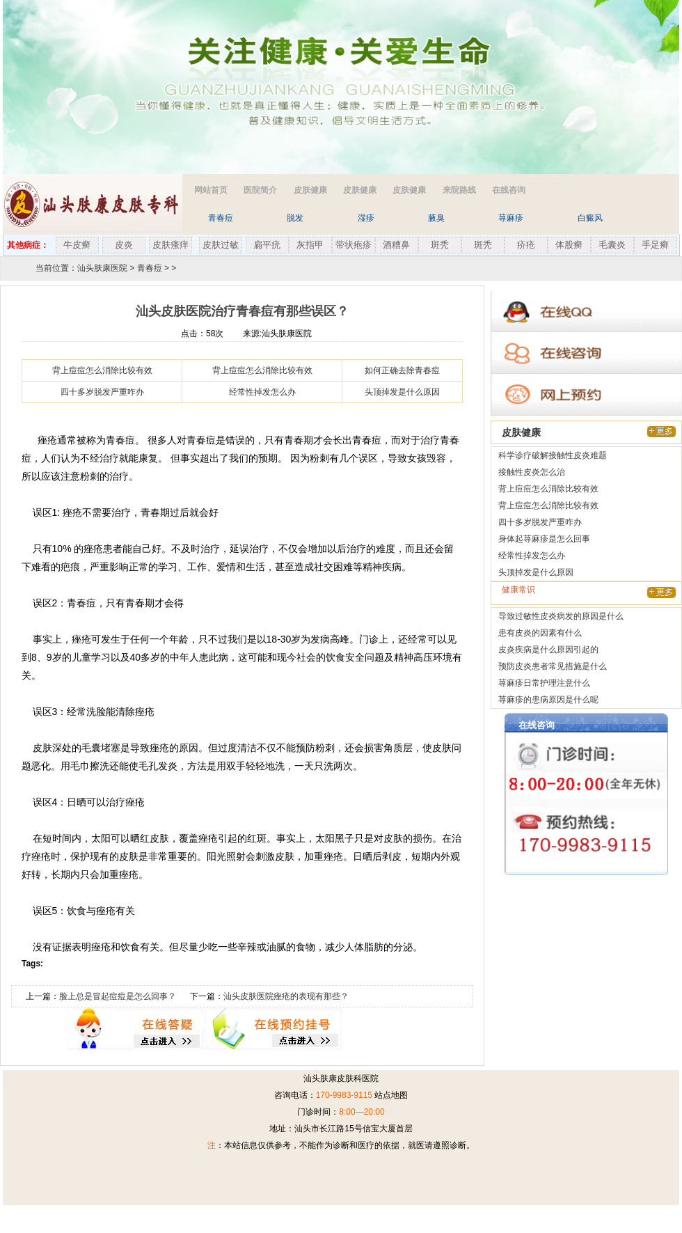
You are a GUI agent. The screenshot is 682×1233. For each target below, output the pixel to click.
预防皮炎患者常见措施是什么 (552, 666)
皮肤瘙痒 (170, 244)
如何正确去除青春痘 (402, 370)
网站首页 (211, 190)
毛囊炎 (612, 244)
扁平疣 (266, 244)
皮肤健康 (310, 190)
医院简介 (260, 190)
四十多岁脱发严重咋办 (102, 392)
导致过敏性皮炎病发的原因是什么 (561, 616)
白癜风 (590, 218)
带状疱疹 (353, 244)
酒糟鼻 (396, 244)
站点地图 (391, 1095)
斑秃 (440, 244)
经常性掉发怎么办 (262, 392)
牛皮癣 (76, 244)
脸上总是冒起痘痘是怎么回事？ (117, 996)
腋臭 (436, 218)
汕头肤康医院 (102, 268)
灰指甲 (310, 244)
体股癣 (568, 244)
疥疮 (526, 244)
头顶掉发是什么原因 (402, 392)
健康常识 (518, 590)
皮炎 (124, 244)
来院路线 (459, 190)
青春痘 (220, 218)
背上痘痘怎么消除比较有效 (102, 370)
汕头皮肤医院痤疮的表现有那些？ (286, 996)
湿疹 (366, 218)
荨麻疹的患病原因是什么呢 (548, 700)
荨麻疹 (510, 218)
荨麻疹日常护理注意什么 (544, 683)
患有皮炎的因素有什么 (540, 633)
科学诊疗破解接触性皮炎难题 (552, 455)
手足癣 (655, 244)
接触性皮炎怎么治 (531, 472)
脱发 (295, 218)
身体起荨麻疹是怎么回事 (544, 539)
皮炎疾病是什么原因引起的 (548, 649)
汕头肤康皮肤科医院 (341, 1078)
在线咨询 (508, 190)
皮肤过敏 (221, 244)
